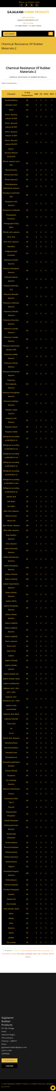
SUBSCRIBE (9, 1066)
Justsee (7, 1086)
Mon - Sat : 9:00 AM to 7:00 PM (29, 2)
